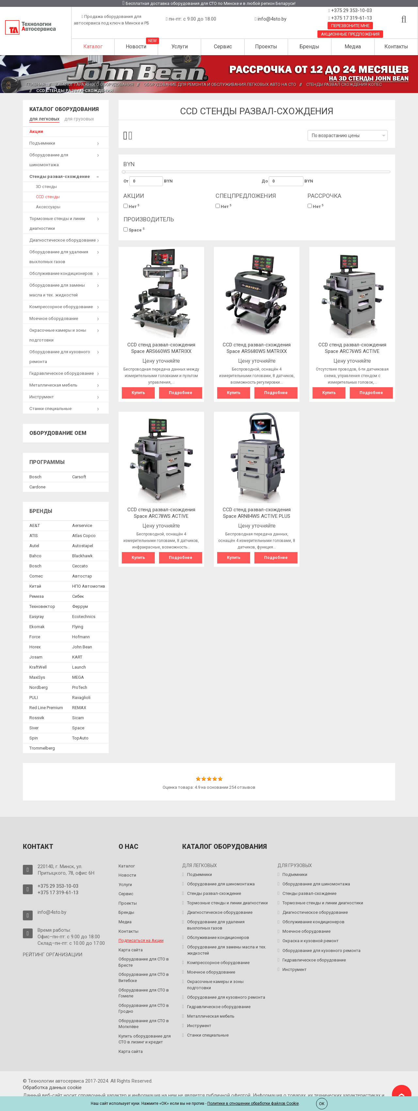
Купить (138, 392)
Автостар (82, 575)
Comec (36, 575)
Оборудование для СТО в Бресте (144, 961)
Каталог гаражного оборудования (94, 84)
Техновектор (42, 605)
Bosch (35, 476)
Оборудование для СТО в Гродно (144, 1007)
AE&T (34, 524)
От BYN (148, 181)
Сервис (223, 46)
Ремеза (36, 595)
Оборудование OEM (58, 432)
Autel (34, 545)
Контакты (396, 46)
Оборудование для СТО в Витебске (144, 976)
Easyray (36, 615)
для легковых (43, 118)
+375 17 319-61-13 (351, 18)
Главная (35, 84)
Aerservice (82, 524)
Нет (131, 206)
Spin (33, 737)
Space (134, 229)
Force (34, 636)
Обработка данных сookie (52, 1087)
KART (77, 656)
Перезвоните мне (350, 25)
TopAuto (80, 737)
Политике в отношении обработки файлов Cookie (253, 1103)
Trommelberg (42, 747)
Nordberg (38, 686)
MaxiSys (37, 676)
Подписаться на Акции (141, 939)
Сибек (78, 595)
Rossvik (36, 717)
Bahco (35, 555)
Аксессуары (48, 206)
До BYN (287, 181)
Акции (36, 130)
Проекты (266, 46)
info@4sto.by (272, 19)
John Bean (82, 646)
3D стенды (46, 185)
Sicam (78, 717)
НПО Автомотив (88, 585)
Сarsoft (79, 476)
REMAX (79, 707)
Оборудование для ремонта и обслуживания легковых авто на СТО (220, 84)
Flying (77, 626)
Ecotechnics (83, 615)
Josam (35, 656)
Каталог (93, 46)
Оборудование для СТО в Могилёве (144, 1023)
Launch (79, 666)
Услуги (179, 46)
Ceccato (80, 565)
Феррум (80, 605)
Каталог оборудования (64, 109)
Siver (34, 727)
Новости (136, 46)
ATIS (33, 534)
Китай (35, 585)
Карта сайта (131, 949)
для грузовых (75, 118)
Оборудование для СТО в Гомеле (144, 992)
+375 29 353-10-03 (351, 10)
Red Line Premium (46, 707)
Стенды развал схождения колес (344, 84)
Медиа (353, 46)
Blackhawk (82, 555)
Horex (34, 646)
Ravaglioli (81, 696)
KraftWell (38, 666)
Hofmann (81, 636)
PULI (33, 696)
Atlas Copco (84, 534)
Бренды (309, 46)
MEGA (78, 676)
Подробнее (180, 392)
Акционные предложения (350, 34)
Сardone (37, 486)
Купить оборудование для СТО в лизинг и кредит (145, 1038)
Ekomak (37, 626)
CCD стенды (48, 196)
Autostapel (82, 545)
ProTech (79, 686)
